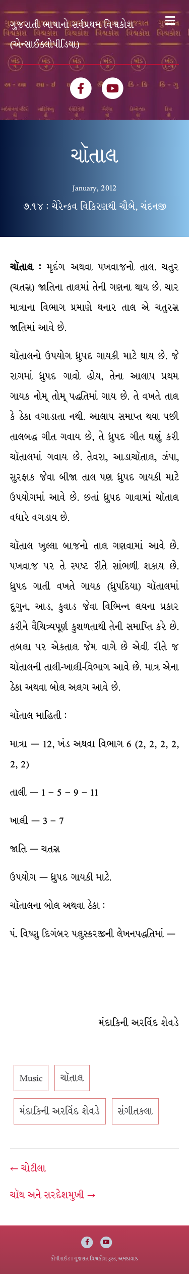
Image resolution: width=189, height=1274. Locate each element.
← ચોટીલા (28, 1168)
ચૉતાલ (72, 1078)
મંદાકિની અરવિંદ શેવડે (60, 1111)
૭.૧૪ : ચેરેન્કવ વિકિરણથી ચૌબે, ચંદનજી (94, 207)
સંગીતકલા (135, 1111)
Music (31, 1078)
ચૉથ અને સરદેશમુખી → (52, 1195)
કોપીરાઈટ (60, 1258)
